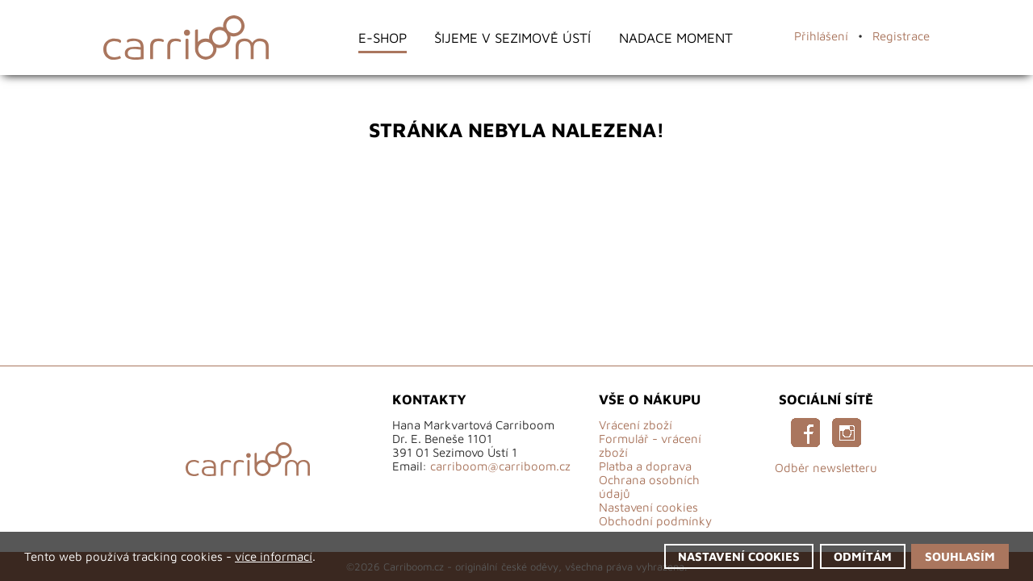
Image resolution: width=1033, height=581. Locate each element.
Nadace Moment (676, 37)
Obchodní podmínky (655, 521)
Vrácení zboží (635, 425)
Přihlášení (821, 36)
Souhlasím (960, 556)
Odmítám (863, 556)
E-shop (382, 37)
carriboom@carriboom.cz (500, 466)
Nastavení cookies (648, 507)
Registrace (901, 36)
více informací (273, 556)
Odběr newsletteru (826, 467)
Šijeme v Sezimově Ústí (512, 37)
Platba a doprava (645, 466)
